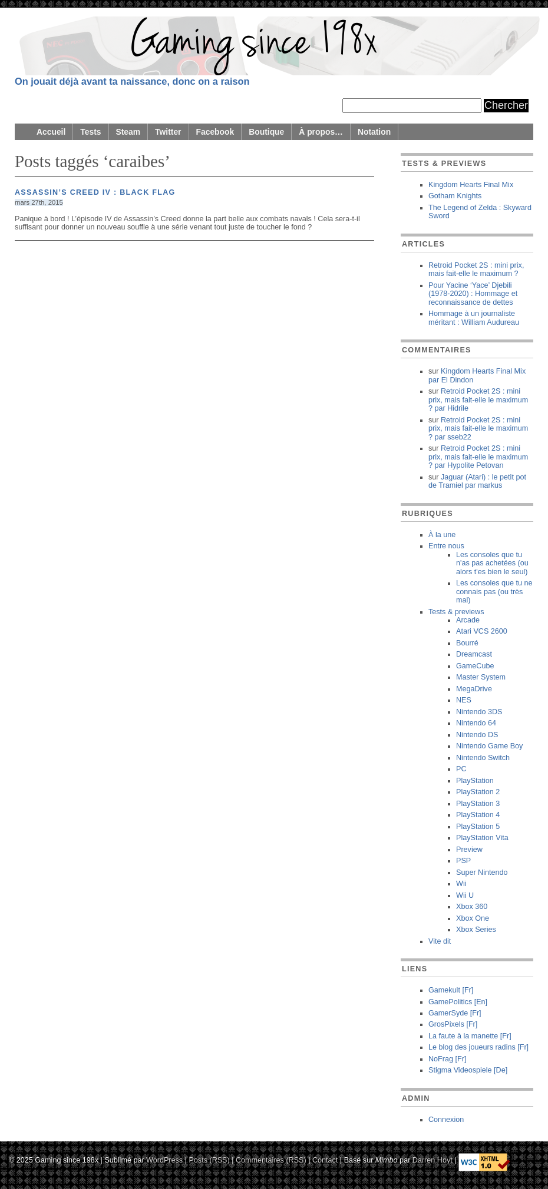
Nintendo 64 (476, 723)
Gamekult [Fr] (450, 990)
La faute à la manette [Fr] (469, 1036)
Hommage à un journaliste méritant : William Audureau (473, 317)
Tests (90, 131)
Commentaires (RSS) (271, 1160)
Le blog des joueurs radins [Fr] (478, 1047)
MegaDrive (474, 689)
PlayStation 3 (478, 804)
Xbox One (472, 918)
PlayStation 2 (478, 792)
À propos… (321, 131)
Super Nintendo (482, 872)
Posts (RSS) (209, 1160)
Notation (374, 131)
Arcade (468, 620)
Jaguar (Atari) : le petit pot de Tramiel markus (477, 481)
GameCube (475, 666)
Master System (481, 677)
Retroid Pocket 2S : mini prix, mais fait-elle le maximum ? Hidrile (478, 399)
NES (463, 700)
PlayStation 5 (478, 826)
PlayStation (475, 781)
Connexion (446, 1119)
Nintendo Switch (483, 758)
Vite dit (439, 941)
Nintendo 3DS (479, 712)
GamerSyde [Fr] (454, 1013)
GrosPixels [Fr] (452, 1024)
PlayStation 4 (478, 815)
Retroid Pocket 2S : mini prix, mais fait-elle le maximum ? (476, 269)
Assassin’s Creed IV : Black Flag (95, 192)
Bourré (467, 643)
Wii (461, 884)
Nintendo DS (477, 735)
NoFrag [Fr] (447, 1059)
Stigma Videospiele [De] (467, 1070)
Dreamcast (474, 654)
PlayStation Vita (482, 838)
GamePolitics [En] (457, 1002)
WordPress (164, 1160)
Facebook (215, 131)
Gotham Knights (454, 196)
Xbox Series (476, 929)
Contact (325, 1160)
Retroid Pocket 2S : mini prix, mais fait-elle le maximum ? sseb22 (478, 428)
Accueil (51, 131)
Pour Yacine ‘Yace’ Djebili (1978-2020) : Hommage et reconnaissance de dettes (472, 294)
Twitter (168, 131)
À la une (441, 535)
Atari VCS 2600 (481, 631)
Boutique (266, 131)
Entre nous (446, 546)
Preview (469, 849)
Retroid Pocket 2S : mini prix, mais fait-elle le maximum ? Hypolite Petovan (478, 456)
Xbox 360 (471, 906)
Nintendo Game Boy (489, 746)
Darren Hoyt (432, 1160)
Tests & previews (456, 612)
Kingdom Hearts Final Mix (470, 185)
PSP (463, 861)
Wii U (465, 895)
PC (461, 769)
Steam (128, 131)
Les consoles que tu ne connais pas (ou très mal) (494, 591)
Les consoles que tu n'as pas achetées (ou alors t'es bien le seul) (492, 563)
